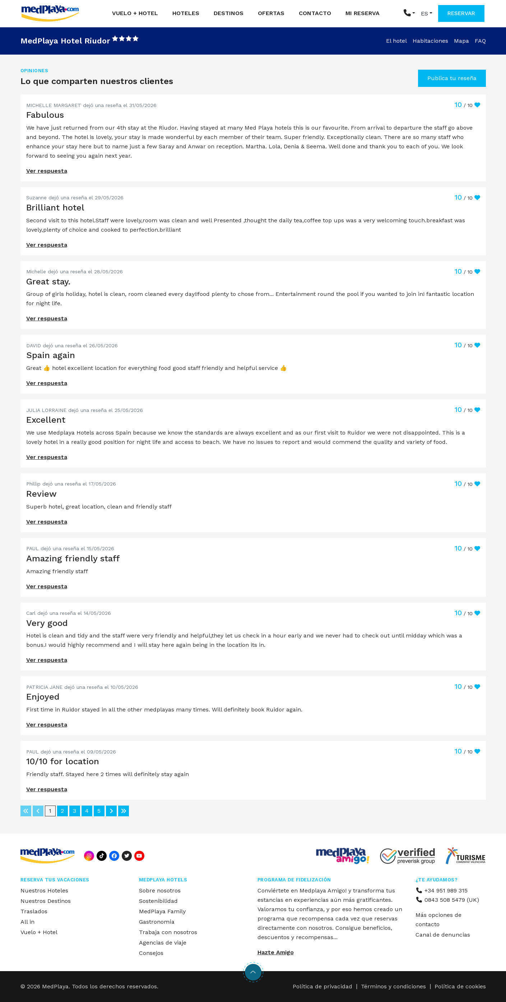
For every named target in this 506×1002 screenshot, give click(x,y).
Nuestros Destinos (45, 900)
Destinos (228, 13)
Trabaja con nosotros (168, 932)
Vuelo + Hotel (135, 13)
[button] (409, 13)
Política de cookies (460, 986)
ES (424, 13)
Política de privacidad (322, 986)
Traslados (33, 911)
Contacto (315, 13)
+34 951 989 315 (442, 890)
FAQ (480, 40)
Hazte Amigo (275, 952)
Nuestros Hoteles (44, 890)
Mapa (461, 40)
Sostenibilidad (158, 900)
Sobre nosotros (160, 890)
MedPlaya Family (162, 911)
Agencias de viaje (162, 942)
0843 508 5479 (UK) (447, 899)
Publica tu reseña (452, 78)
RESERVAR (461, 13)
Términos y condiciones (393, 986)
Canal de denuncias (443, 934)
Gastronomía (157, 921)
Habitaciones (430, 40)
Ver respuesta (46, 170)
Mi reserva (362, 13)
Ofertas (271, 13)
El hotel (396, 40)
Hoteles (185, 13)
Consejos (151, 953)
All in (27, 921)
